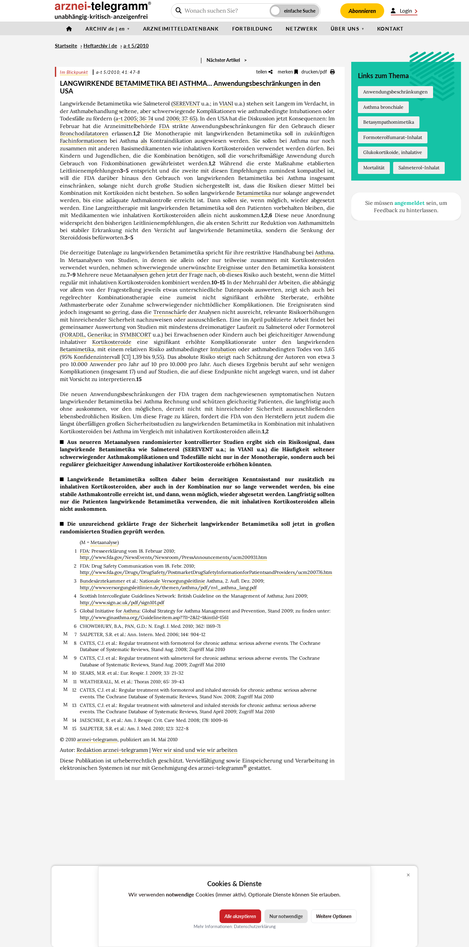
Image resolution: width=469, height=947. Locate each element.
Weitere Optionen (334, 916)
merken (288, 71)
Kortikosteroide (111, 341)
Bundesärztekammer (102, 581)
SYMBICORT (135, 334)
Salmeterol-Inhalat (418, 168)
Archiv (105, 29)
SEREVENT (186, 103)
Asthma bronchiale (383, 107)
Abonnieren (362, 10)
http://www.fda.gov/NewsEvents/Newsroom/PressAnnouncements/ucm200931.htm (173, 557)
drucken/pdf (318, 71)
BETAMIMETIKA (140, 83)
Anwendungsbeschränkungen (257, 83)
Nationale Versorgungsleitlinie (172, 581)
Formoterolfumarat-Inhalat (392, 137)
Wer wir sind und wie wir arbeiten (194, 749)
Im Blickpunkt (74, 72)
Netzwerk (301, 29)
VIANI (226, 103)
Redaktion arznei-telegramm (112, 749)
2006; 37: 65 (181, 118)
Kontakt (390, 29)
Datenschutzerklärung (255, 926)
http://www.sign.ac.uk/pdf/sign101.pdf (122, 603)
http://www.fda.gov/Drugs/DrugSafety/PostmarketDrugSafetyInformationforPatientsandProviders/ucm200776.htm (206, 572)
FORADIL (73, 334)
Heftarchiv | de (100, 46)
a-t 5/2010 (136, 46)
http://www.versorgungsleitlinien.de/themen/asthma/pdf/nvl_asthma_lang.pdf (168, 588)
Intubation (223, 349)
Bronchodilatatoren (84, 133)
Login (404, 10)
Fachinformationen (83, 140)
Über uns (345, 29)
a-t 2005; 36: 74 (134, 118)
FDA (164, 126)
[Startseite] (69, 29)
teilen (264, 71)
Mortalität (374, 168)
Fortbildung (252, 29)
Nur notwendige (286, 916)
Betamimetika (253, 193)
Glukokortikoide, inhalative (392, 152)
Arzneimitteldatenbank (181, 29)
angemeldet (409, 203)
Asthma (324, 252)
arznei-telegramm (97, 740)
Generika (98, 334)
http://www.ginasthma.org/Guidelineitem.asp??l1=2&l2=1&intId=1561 (154, 617)
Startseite (66, 46)
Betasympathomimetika (388, 122)
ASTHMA (193, 83)
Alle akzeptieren (240, 916)
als (144, 140)
